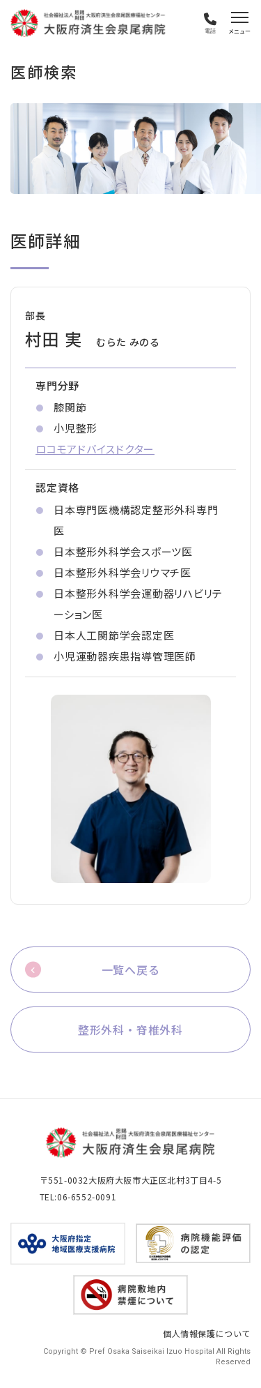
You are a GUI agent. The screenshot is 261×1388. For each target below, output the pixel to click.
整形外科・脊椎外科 (130, 1029)
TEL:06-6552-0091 (78, 1196)
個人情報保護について (207, 1333)
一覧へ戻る (131, 969)
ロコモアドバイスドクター (95, 449)
